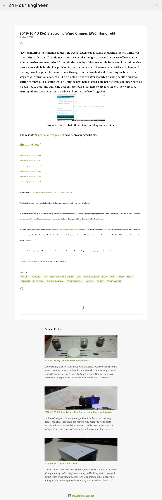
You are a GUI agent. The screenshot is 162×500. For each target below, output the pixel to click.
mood (121, 277)
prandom (25, 281)
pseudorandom (74, 281)
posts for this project (51, 134)
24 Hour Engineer (28, 5)
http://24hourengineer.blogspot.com (41, 192)
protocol (38, 281)
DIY (45, 277)
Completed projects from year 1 (30, 155)
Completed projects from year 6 (30, 182)
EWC (79, 277)
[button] (21, 43)
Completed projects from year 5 (30, 176)
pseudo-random (55, 281)
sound (100, 281)
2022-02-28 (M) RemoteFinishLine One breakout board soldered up (78, 412)
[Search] (52, 5)
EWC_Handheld (91, 277)
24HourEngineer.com (65, 192)
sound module (114, 281)
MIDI (112, 277)
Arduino (36, 277)
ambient (25, 277)
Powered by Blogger (81, 495)
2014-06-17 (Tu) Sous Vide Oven (61, 463)
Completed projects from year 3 (30, 166)
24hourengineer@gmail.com (68, 229)
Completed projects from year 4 (30, 171)
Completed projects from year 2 (30, 160)
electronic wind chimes (61, 277)
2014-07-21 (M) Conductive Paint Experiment (67, 360)
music (130, 277)
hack (104, 277)
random (89, 281)
